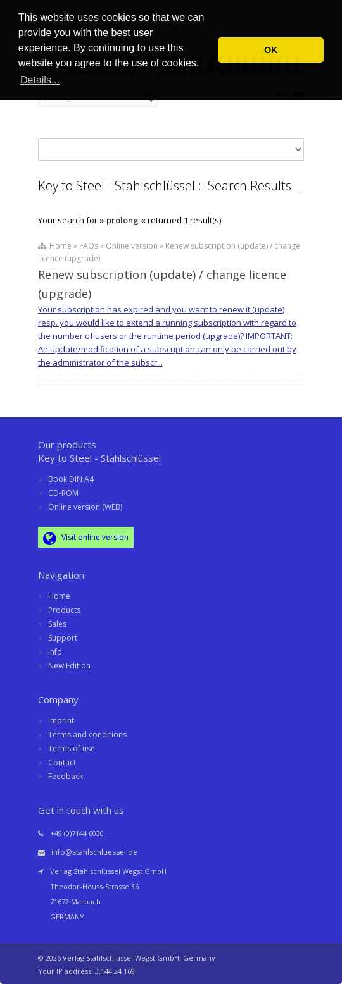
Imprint (61, 720)
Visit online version (86, 538)
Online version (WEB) (85, 506)
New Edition (69, 665)
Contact (62, 762)
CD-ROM (63, 493)
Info (55, 651)
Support (62, 637)
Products (64, 610)
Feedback (65, 776)
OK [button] (271, 50)
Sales (57, 623)
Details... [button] (40, 80)
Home (59, 596)
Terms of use (71, 748)
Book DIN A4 (71, 479)
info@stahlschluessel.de (94, 852)
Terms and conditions (87, 734)
